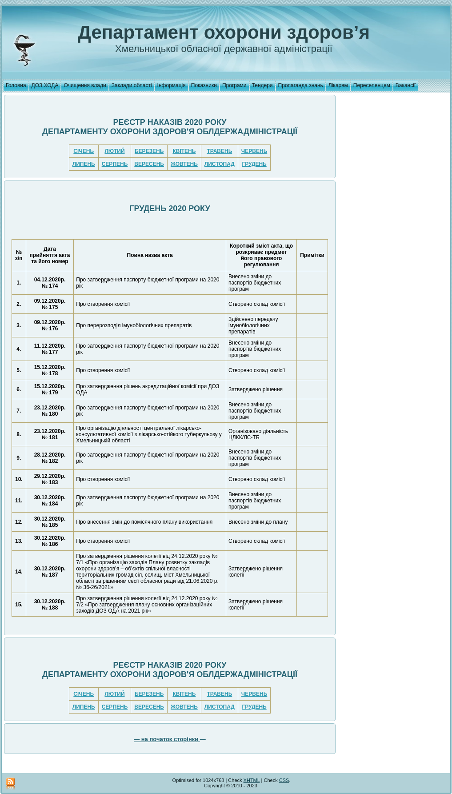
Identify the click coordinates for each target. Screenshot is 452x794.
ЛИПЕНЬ (83, 164)
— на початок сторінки (167, 739)
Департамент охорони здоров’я (224, 32)
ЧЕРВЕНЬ (254, 151)
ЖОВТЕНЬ (184, 164)
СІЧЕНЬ (83, 151)
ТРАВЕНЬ (219, 151)
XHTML (252, 780)
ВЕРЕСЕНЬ (149, 164)
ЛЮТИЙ (114, 151)
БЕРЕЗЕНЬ (149, 151)
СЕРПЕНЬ (115, 164)
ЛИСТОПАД (219, 164)
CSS (284, 780)
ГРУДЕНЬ (254, 164)
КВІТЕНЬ (184, 151)
